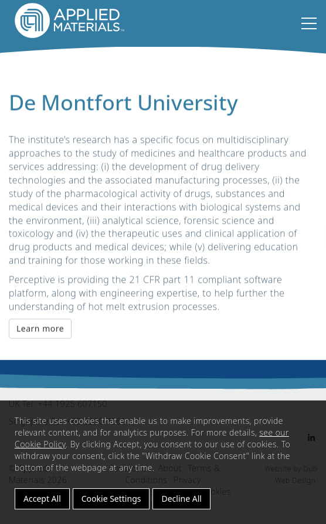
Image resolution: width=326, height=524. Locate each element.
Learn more (40, 329)
